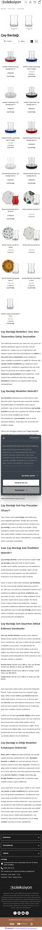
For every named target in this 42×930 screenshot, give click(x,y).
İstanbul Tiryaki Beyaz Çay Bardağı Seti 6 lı (10, 103)
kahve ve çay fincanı (18, 593)
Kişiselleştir (21, 490)
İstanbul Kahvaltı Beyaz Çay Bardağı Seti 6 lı (10, 175)
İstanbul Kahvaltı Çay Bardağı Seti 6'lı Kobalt (10, 139)
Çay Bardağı (20, 8)
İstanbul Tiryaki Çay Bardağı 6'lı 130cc (10, 315)
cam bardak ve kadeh (8, 791)
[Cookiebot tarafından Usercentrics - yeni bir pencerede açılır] (29, 438)
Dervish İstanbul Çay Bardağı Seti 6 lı (10, 279)
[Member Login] (30, 2)
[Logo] (11, 2)
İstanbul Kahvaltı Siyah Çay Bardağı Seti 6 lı (31, 175)
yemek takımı (8, 357)
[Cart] (39, 2)
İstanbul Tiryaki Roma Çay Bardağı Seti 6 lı (10, 68)
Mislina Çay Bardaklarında (25, 696)
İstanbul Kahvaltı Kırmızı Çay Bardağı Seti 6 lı (31, 139)
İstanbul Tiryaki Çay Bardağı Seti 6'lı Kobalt (31, 68)
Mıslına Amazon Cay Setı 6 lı (31, 209)
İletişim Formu (17, 877)
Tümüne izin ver (21, 483)
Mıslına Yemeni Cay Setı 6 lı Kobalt (10, 246)
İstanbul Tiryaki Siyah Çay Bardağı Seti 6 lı (31, 103)
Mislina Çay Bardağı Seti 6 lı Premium (10, 210)
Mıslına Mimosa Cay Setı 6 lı (31, 245)
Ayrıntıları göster (28, 475)
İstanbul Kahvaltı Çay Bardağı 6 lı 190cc (31, 279)
